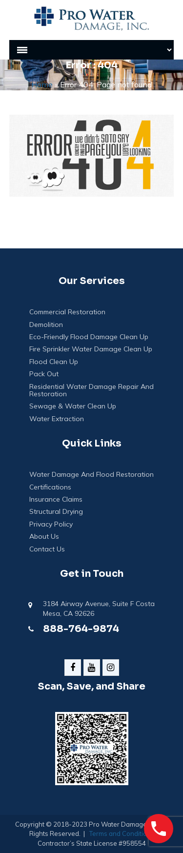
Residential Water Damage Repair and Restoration (91, 390)
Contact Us (47, 549)
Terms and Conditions (121, 833)
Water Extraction (56, 419)
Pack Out (44, 374)
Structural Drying (56, 511)
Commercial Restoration (67, 312)
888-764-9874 (81, 629)
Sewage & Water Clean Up (72, 406)
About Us (44, 536)
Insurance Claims (55, 499)
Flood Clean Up (53, 362)
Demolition (46, 324)
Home (42, 84)
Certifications (50, 487)
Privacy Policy (51, 524)
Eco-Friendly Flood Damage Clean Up (88, 337)
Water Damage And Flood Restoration (91, 474)
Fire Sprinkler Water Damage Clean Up (90, 349)
